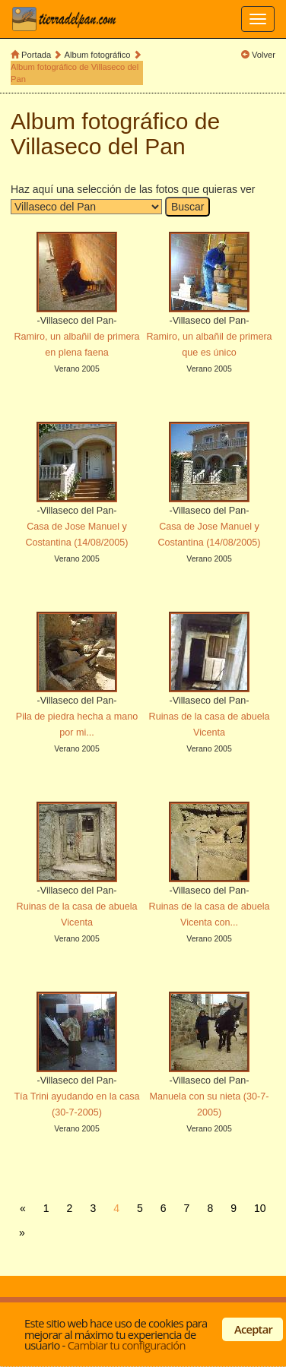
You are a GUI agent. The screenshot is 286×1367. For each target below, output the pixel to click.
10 (260, 1208)
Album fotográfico (98, 54)
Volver (263, 54)
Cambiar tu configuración (127, 1345)
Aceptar (253, 1329)
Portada (36, 54)
